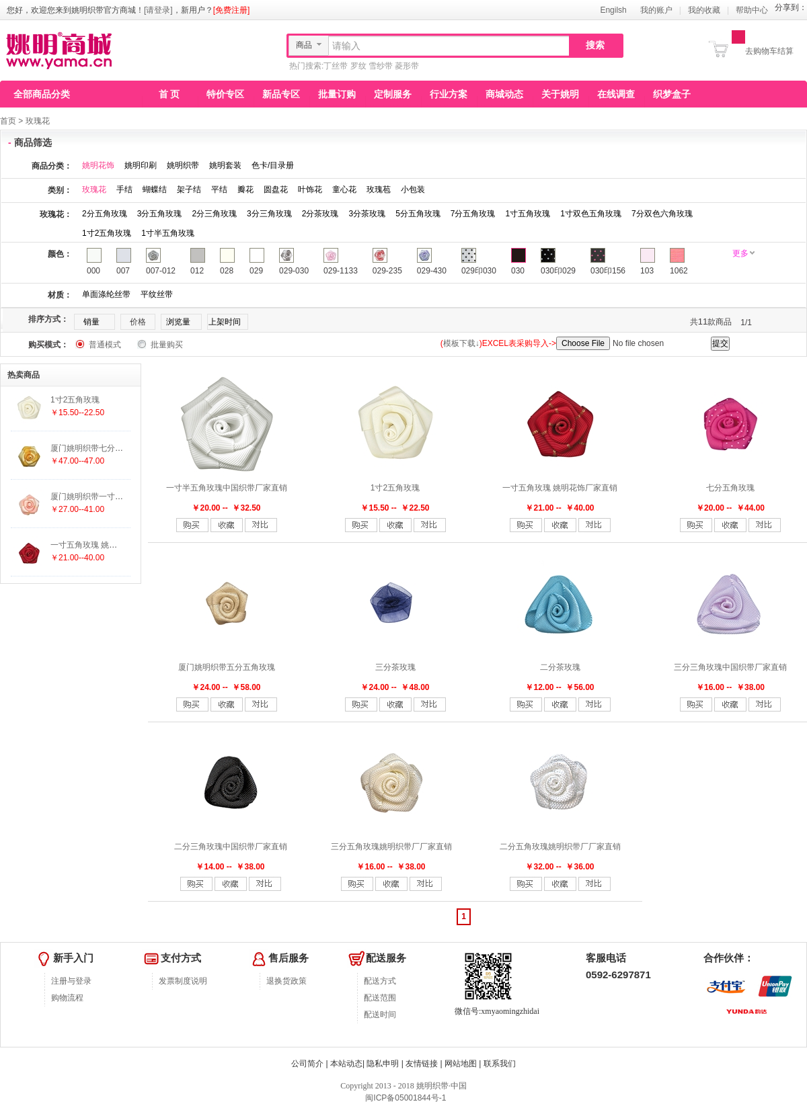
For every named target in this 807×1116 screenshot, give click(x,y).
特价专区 (225, 94)
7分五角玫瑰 (473, 213)
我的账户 (656, 10)
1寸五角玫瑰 (528, 213)
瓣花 (245, 189)
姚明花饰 (98, 165)
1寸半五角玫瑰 (167, 233)
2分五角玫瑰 (104, 213)
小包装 (413, 189)
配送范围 (380, 997)
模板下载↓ (461, 343)
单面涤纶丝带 (106, 294)
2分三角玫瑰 (214, 213)
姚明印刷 (140, 165)
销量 (91, 322)
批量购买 (167, 344)
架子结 (189, 189)
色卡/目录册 (273, 165)
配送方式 (380, 981)
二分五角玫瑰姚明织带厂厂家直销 (560, 846)
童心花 (344, 189)
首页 (8, 121)
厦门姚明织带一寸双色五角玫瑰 (106, 496)
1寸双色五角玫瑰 (590, 213)
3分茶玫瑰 (366, 213)
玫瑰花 (38, 121)
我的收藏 (704, 10)
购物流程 (67, 997)
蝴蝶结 (155, 189)
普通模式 (105, 344)
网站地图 (461, 1063)
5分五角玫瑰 (417, 213)
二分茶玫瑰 (560, 667)
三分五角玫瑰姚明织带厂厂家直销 (391, 846)
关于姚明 (560, 94)
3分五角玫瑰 (159, 213)
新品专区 (281, 94)
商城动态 (504, 94)
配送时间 (380, 1014)
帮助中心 (752, 10)
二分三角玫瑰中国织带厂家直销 (230, 846)
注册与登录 (71, 981)
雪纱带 (381, 66)
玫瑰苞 (379, 189)
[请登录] (158, 10)
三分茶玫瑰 (395, 667)
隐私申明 (383, 1063)
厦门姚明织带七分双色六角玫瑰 (106, 448)
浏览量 (178, 322)
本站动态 (346, 1063)
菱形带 (407, 66)
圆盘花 (276, 189)
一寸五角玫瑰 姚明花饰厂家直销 (559, 487)
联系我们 (500, 1063)
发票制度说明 (183, 981)
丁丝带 (335, 66)
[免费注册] (231, 10)
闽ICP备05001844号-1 (404, 1098)
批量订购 (337, 94)
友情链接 (422, 1063)
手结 (124, 189)
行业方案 (448, 94)
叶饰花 (310, 189)
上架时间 (224, 322)
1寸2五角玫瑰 (106, 233)
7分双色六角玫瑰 (662, 213)
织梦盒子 (672, 94)
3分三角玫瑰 (269, 213)
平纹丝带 (157, 294)
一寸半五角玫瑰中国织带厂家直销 (226, 487)
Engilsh (613, 10)
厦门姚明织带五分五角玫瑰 (226, 667)
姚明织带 (183, 165)
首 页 (169, 94)
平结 (219, 189)
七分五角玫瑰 (730, 487)
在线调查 (616, 94)
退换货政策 (286, 981)
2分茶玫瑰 (320, 213)
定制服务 (393, 94)
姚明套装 (225, 165)
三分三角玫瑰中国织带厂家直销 (730, 667)
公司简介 (307, 1063)
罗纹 (358, 66)
